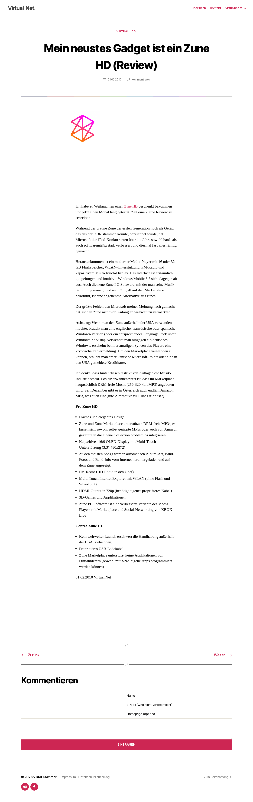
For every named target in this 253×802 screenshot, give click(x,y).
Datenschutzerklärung (95, 777)
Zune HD (131, 206)
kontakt (215, 8)
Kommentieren (141, 80)
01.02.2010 (114, 80)
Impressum (69, 777)
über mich (199, 8)
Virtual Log (126, 31)
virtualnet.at (233, 8)
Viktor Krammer (45, 777)
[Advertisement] (126, 175)
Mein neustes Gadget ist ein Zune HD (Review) (126, 55)
